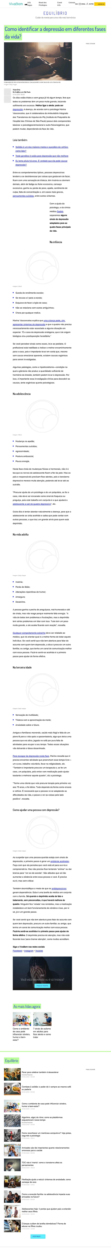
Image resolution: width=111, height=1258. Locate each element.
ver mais (38, 1236)
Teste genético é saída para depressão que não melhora (42, 156)
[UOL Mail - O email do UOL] (82, 4)
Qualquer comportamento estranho (29, 633)
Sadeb (60, 211)
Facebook (17, 950)
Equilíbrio (55, 13)
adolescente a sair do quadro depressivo (32, 504)
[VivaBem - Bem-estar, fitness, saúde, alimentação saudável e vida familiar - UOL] (16, 4)
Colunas (72, 3)
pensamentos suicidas (23, 196)
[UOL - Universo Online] (26, 4)
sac (76, 4)
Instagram (28, 950)
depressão (18, 109)
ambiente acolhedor (60, 861)
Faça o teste (42, 986)
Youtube (39, 950)
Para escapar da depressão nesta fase (31, 756)
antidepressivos (59, 888)
